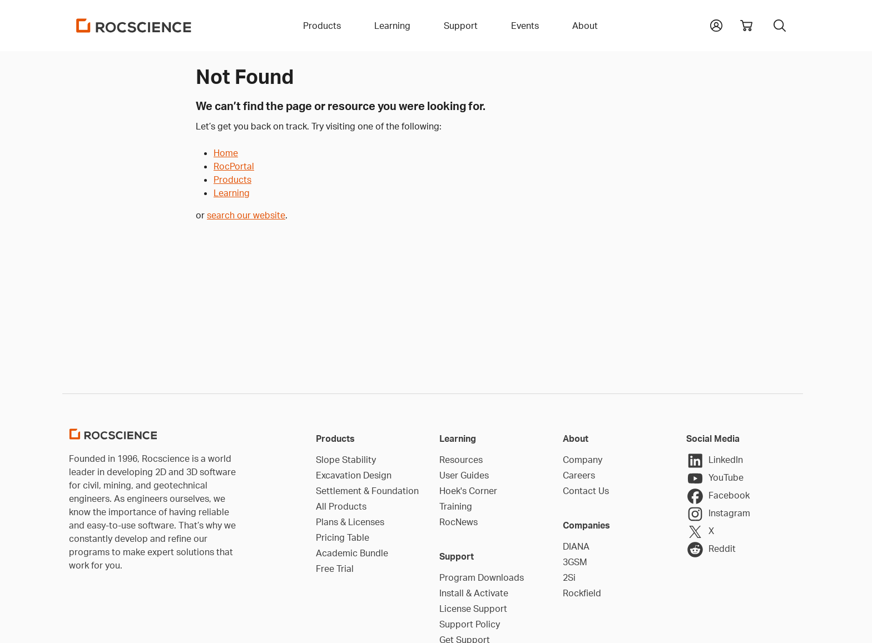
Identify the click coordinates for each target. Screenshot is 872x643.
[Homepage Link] (134, 25)
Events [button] (525, 25)
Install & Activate (473, 593)
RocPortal (234, 166)
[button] (716, 24)
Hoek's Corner (468, 490)
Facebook (718, 496)
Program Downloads (481, 577)
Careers (579, 475)
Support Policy (469, 624)
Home (226, 152)
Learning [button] (392, 25)
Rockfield (582, 593)
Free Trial (335, 568)
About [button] (585, 25)
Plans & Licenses (350, 521)
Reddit (711, 550)
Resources (461, 459)
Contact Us (586, 490)
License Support (473, 608)
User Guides (464, 475)
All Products (341, 506)
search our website (246, 215)
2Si (569, 577)
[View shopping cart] (746, 25)
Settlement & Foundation (367, 490)
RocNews (458, 521)
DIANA (576, 546)
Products (232, 179)
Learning (232, 192)
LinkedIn (714, 461)
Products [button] (322, 25)
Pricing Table (342, 537)
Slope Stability (346, 459)
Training (455, 506)
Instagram (718, 514)
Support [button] (461, 25)
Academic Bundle (352, 553)
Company (582, 459)
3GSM (575, 561)
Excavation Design (354, 475)
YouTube (715, 478)
